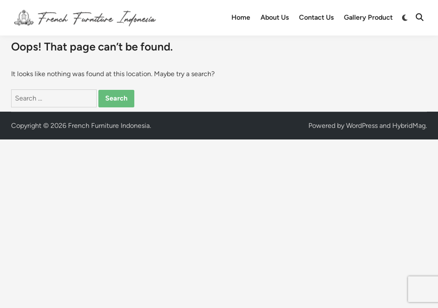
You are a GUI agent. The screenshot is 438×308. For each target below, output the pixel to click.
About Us (274, 17)
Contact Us (316, 17)
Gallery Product (368, 17)
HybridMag (409, 125)
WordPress (362, 125)
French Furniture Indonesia (109, 125)
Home (240, 17)
